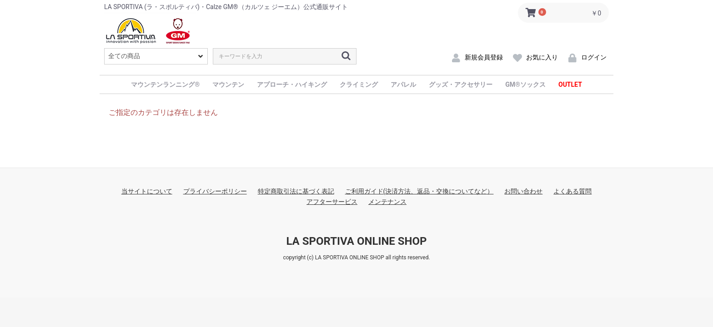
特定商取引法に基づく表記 (296, 191)
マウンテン (228, 84)
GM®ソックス (525, 84)
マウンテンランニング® (165, 84)
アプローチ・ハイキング (292, 84)
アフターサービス (331, 201)
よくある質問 (572, 191)
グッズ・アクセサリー (460, 84)
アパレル (403, 84)
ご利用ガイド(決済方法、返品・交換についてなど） (419, 191)
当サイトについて (146, 191)
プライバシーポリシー (215, 191)
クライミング (359, 84)
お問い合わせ (523, 191)
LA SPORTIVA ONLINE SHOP (356, 241)
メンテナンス (387, 201)
